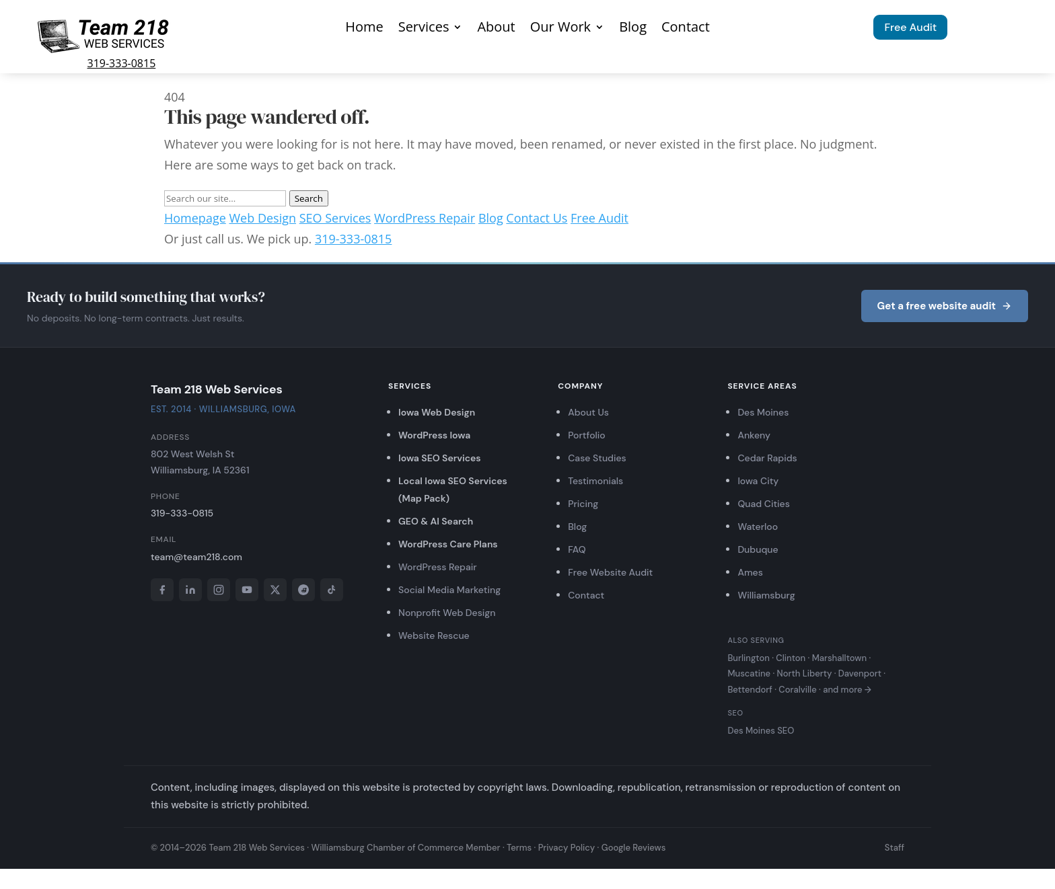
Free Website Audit (610, 572)
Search (309, 198)
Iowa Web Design (436, 412)
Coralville (797, 689)
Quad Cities (763, 504)
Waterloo (757, 526)
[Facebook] (162, 589)
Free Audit (910, 27)
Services (423, 29)
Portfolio (587, 435)
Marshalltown (839, 658)
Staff (894, 847)
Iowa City (757, 481)
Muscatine (748, 673)
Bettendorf (749, 689)
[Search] (225, 198)
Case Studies (597, 458)
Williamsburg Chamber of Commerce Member (405, 847)
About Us (588, 412)
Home (364, 29)
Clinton (790, 658)
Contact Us (536, 218)
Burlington (748, 658)
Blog (633, 29)
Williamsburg (766, 595)
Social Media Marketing (449, 590)
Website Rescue (434, 635)
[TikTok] (331, 589)
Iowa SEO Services (439, 458)
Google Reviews (634, 847)
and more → (847, 689)
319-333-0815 (121, 63)
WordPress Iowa (434, 435)
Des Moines (763, 412)
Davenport (859, 673)
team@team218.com (196, 557)
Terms (519, 847)
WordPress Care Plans (448, 544)
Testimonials (595, 481)
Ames (749, 572)
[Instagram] (218, 589)
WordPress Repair (424, 218)
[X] (275, 589)
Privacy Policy (566, 847)
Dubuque (757, 549)
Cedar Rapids (767, 458)
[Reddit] (303, 589)
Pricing (583, 504)
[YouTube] (246, 589)
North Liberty (804, 673)
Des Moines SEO (760, 730)
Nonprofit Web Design (447, 613)
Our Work (560, 29)
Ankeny (753, 435)
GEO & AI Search (435, 521)
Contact (685, 29)
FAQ (576, 549)
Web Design (262, 218)
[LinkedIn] (190, 589)
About (496, 29)
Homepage (195, 218)
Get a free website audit (944, 306)
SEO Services (335, 218)
